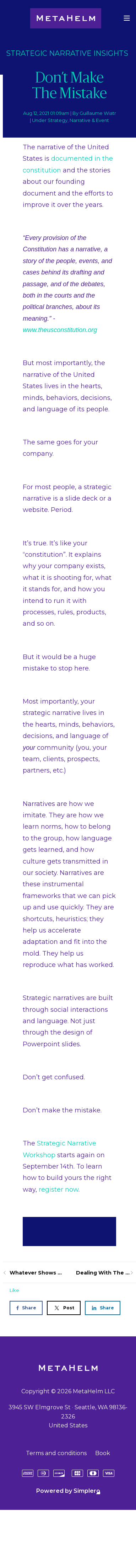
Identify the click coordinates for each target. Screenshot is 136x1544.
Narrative (80, 120)
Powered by (68, 1490)
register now (58, 1189)
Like (14, 1290)
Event (102, 120)
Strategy (57, 120)
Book (102, 1453)
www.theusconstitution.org (60, 329)
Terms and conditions (56, 1453)
